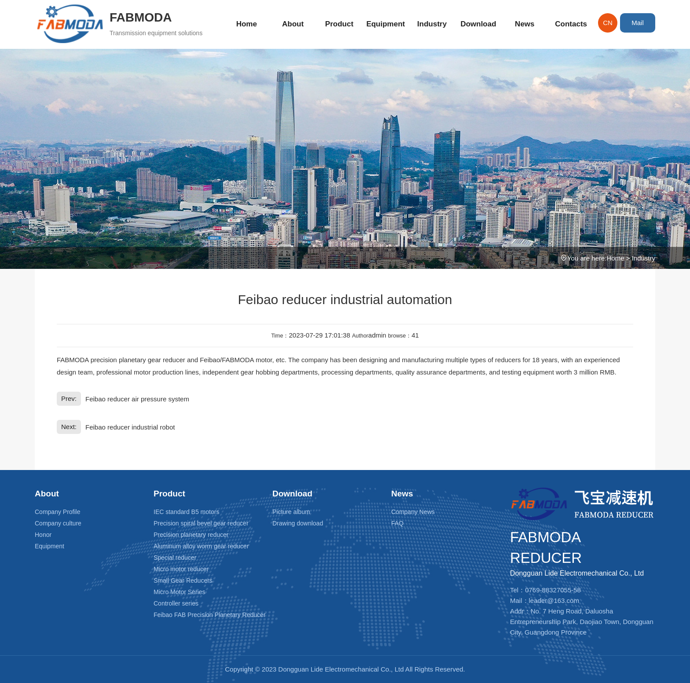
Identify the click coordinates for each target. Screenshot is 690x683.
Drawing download (297, 523)
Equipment (385, 24)
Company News (413, 511)
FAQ (397, 523)
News (524, 24)
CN (608, 22)
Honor (43, 534)
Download (478, 24)
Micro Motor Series (179, 591)
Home (246, 24)
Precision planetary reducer (191, 534)
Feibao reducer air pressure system (137, 399)
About (293, 24)
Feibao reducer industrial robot (130, 427)
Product (339, 24)
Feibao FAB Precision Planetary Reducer (209, 614)
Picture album (291, 511)
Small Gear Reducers (183, 580)
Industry (432, 24)
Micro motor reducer (181, 569)
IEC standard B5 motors (186, 511)
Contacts (571, 24)
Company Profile (58, 511)
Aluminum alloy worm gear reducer (201, 546)
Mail (637, 22)
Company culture (58, 523)
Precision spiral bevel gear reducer (201, 523)
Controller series (176, 603)
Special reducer (175, 557)
